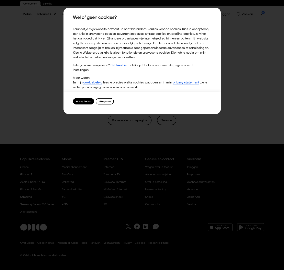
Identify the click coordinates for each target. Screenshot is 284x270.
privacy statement (186, 82)
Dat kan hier (119, 65)
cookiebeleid (92, 82)
